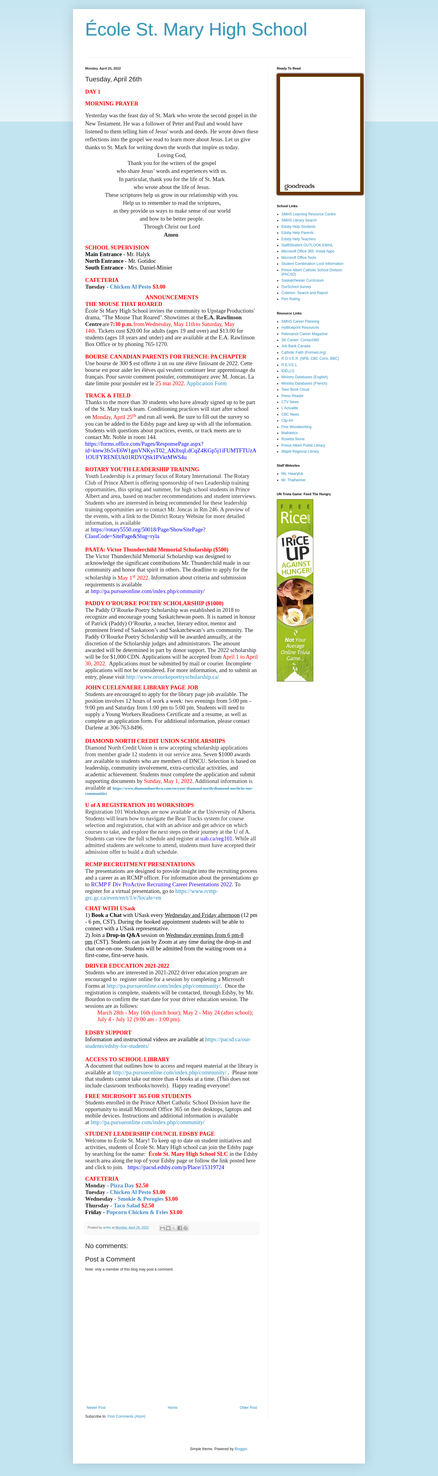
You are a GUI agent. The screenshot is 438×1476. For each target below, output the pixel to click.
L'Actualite (289, 408)
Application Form (206, 383)
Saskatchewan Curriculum (302, 280)
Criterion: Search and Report (304, 293)
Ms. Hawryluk (292, 474)
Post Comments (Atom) (126, 1416)
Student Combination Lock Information (312, 264)
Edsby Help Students (298, 227)
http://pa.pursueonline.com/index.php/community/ (163, 986)
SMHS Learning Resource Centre (308, 214)
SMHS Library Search (299, 220)
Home (173, 1408)
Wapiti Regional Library (300, 451)
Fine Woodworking (296, 427)
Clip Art (287, 420)
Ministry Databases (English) (304, 377)
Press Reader (292, 396)
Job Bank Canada (295, 346)
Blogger (241, 1449)
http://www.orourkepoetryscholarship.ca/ (172, 677)
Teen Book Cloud (295, 389)
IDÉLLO (287, 371)
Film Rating (290, 299)
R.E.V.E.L (289, 365)
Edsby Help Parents (297, 233)
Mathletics (289, 433)
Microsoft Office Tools (298, 258)
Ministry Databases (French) (304, 383)
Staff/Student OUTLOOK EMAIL (307, 245)
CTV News (290, 402)
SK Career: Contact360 (300, 340)
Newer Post (96, 1408)
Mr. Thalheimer (293, 480)
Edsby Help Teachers (298, 239)
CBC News (290, 414)
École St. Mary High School (196, 29)
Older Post (248, 1408)
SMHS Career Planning (300, 321)
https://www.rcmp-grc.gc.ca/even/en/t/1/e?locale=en (151, 894)
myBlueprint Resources (300, 327)
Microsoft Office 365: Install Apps (308, 251)
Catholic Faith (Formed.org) (303, 352)
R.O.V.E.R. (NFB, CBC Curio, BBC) (310, 358)
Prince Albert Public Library (303, 445)
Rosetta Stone (292, 439)
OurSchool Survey (296, 287)
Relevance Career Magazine (304, 334)
